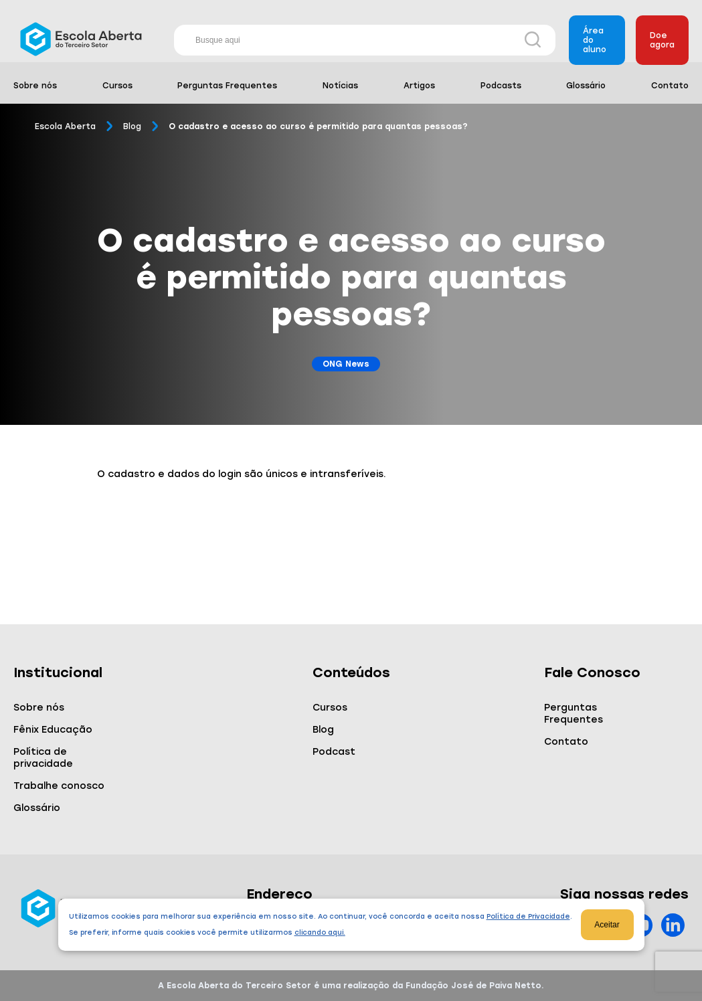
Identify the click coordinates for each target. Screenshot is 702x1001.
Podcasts (500, 85)
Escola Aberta (65, 126)
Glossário (586, 85)
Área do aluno (594, 40)
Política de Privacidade (528, 916)
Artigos (419, 85)
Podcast (334, 751)
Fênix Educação (52, 729)
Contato (670, 85)
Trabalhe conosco (58, 786)
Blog (132, 126)
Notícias (340, 85)
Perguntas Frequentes (227, 85)
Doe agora (662, 40)
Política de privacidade (43, 757)
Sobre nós (35, 85)
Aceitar (606, 924)
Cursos (117, 85)
